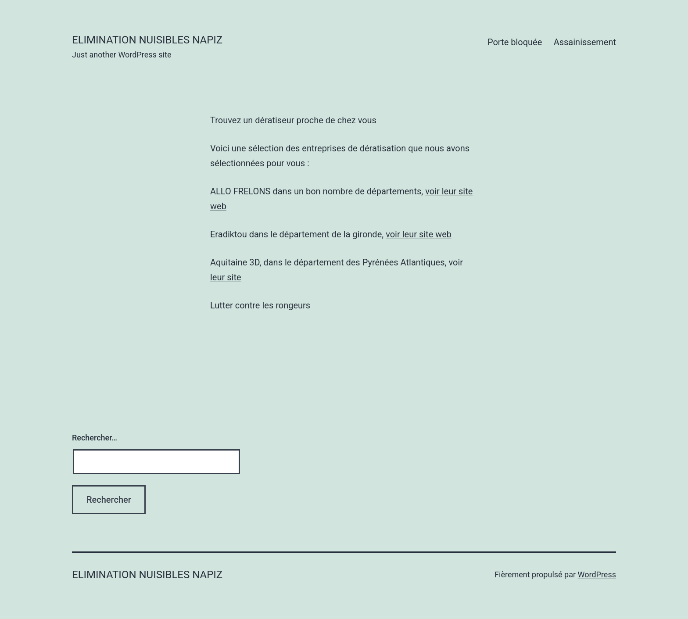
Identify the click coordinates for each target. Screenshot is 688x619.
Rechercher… (94, 437)
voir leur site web (419, 234)
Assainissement (585, 42)
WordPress (597, 574)
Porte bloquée (514, 42)
